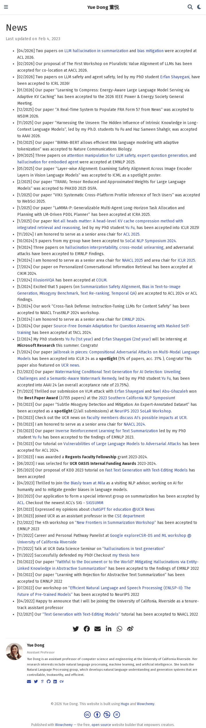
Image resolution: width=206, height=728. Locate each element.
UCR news (70, 365)
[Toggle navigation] (6, 7)
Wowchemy (145, 704)
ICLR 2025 (186, 260)
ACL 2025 (131, 234)
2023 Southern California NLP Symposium (136, 398)
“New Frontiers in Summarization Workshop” (115, 522)
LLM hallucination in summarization (96, 50)
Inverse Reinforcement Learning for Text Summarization (106, 430)
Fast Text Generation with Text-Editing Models (146, 470)
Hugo (125, 704)
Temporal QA (123, 293)
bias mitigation (150, 50)
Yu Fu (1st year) (79, 339)
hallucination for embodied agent (47, 162)
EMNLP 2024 (133, 319)
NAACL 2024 (134, 424)
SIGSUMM (94, 502)
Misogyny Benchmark (58, 293)
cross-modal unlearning (141, 247)
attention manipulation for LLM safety (101, 155)
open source (101, 725)
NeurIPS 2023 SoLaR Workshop (142, 411)
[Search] (190, 7)
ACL (20, 502)
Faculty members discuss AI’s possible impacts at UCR (136, 417)
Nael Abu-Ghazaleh (170, 391)
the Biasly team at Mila (84, 483)
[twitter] (75, 629)
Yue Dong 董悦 (103, 7)
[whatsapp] (119, 629)
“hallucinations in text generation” (133, 548)
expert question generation (162, 155)
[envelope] (97, 629)
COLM (101, 280)
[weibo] (130, 629)
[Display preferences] (199, 7)
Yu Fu (130, 227)
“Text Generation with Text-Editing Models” (81, 614)
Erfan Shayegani (174, 77)
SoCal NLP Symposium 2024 (150, 240)
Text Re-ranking (94, 293)
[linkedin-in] (108, 629)
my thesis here (125, 555)
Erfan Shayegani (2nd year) (126, 339)
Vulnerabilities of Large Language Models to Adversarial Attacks (122, 443)
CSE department (130, 516)
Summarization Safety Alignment (110, 286)
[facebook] (86, 629)
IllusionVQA (43, 280)
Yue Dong (35, 645)
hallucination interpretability (91, 247)
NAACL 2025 (132, 260)
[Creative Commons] (103, 715)
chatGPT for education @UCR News (123, 509)
